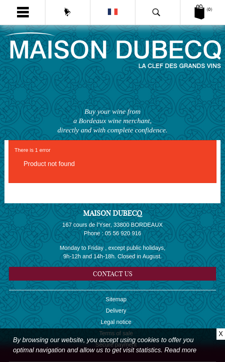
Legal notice (116, 322)
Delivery (116, 310)
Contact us (113, 274)
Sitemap (116, 299)
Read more (181, 350)
